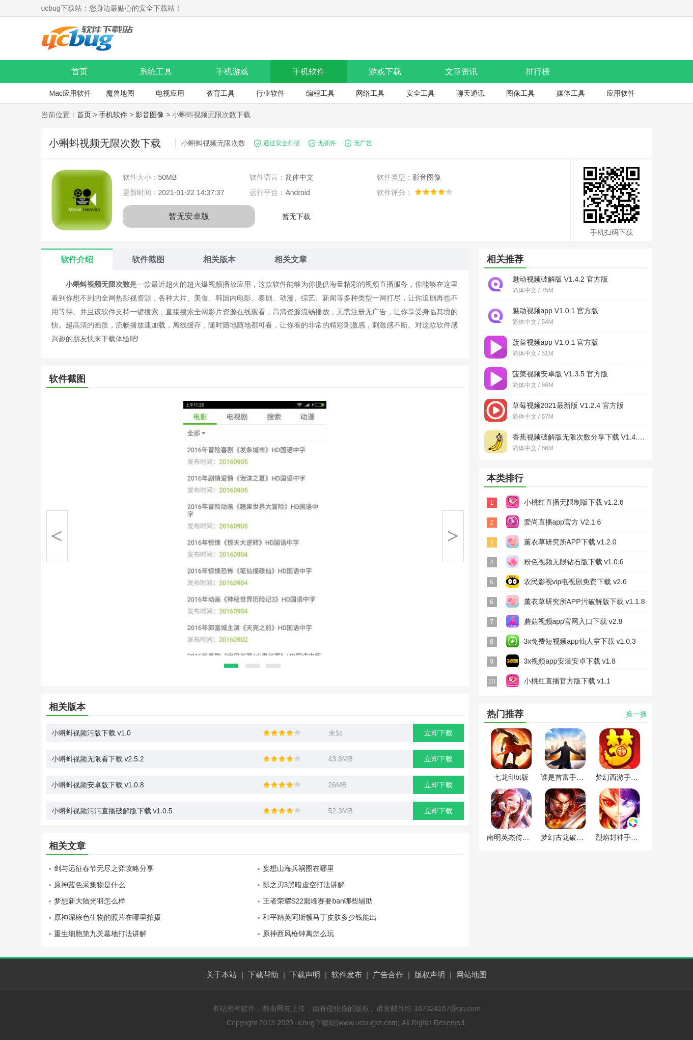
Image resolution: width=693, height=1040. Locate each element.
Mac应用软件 (70, 93)
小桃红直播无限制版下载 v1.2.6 (574, 502)
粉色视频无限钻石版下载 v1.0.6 (574, 562)
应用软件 (620, 93)
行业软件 (270, 93)
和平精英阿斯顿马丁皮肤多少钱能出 (320, 917)
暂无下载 (296, 216)
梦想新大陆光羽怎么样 (89, 901)
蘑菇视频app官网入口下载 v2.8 (573, 621)
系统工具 (156, 71)
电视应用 (170, 93)
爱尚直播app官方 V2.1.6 (562, 522)
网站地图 (471, 974)
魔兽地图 (120, 93)
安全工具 (420, 93)
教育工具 (220, 93)
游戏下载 (385, 71)
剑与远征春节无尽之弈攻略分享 (104, 868)
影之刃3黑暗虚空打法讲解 (304, 885)
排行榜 (537, 71)
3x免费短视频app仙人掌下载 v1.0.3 (580, 641)
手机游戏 (232, 71)
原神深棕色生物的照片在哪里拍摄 (107, 917)
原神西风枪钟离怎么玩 (298, 933)
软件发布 (346, 974)
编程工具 (320, 93)
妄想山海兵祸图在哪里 (298, 868)
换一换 (636, 714)
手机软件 (308, 71)
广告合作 (388, 974)
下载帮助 (263, 974)
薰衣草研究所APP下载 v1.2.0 (570, 542)
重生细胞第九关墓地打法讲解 (100, 933)
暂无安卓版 (189, 216)
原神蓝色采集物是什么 (89, 885)
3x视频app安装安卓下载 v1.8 (570, 661)
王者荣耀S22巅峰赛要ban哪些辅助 (318, 901)
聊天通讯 (470, 93)
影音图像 (149, 115)
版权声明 (429, 974)
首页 (79, 71)
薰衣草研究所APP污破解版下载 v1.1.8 (584, 601)
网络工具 (370, 93)
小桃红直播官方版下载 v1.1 (567, 681)
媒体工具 (571, 93)
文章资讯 (461, 71)
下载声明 (305, 974)
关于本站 (221, 974)
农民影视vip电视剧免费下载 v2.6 (575, 582)
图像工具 (520, 93)
